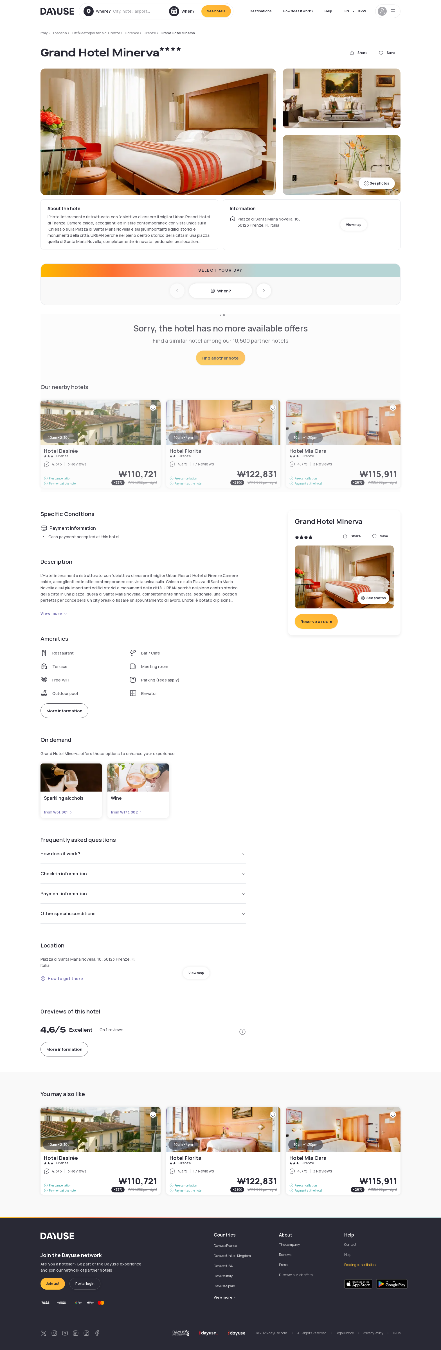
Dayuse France (225, 1245)
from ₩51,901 (58, 812)
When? (220, 291)
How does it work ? (298, 11)
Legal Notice (345, 1333)
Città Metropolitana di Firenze (96, 33)
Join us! (52, 1283)
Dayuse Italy (223, 1276)
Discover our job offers (295, 1274)
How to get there (61, 978)
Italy (44, 33)
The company (289, 1244)
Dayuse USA (223, 1265)
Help (328, 11)
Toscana (59, 33)
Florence (132, 33)
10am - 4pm (183, 1144)
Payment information (143, 893)
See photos (376, 183)
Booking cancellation (360, 1264)
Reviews (285, 1254)
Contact (350, 1244)
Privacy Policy (373, 1333)
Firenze (150, 33)
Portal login (84, 1283)
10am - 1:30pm (305, 1144)
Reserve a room (316, 621)
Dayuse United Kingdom (232, 1255)
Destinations (261, 11)
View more (53, 613)
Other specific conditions (143, 913)
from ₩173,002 (126, 812)
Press (283, 1264)
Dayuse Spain (224, 1286)
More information (64, 711)
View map (353, 224)
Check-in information (143, 874)
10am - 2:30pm (60, 1144)
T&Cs (396, 1333)
